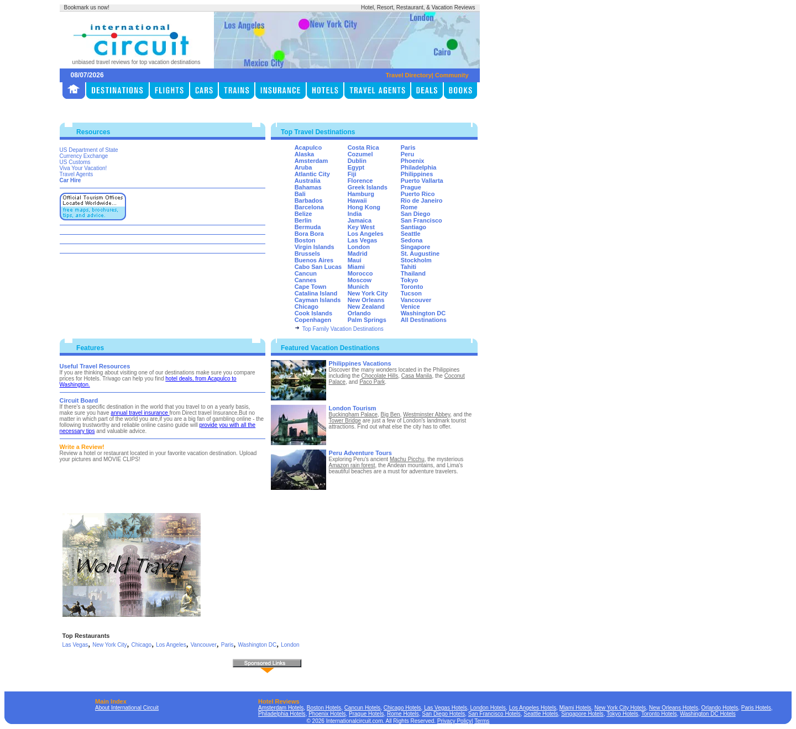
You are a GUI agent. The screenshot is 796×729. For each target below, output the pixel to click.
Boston (305, 240)
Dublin (357, 160)
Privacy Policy (454, 721)
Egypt (356, 167)
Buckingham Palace (353, 414)
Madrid (358, 253)
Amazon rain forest (352, 465)
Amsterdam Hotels (280, 708)
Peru (407, 154)
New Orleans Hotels (673, 708)
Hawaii (357, 200)
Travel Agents (76, 174)
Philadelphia (419, 167)
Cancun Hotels (362, 708)
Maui (355, 260)
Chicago (306, 306)
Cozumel (360, 154)
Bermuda (308, 227)
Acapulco (308, 147)
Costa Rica (363, 147)
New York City (368, 293)
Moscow (359, 280)
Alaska (304, 154)
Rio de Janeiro (422, 200)
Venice (410, 306)
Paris (408, 147)
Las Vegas (363, 240)
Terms (481, 721)
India (355, 213)
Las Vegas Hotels (445, 708)
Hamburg (361, 194)
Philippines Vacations (360, 363)
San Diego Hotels (443, 714)
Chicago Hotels (402, 708)
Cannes (306, 280)
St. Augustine (420, 253)
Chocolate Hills (380, 376)
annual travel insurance (140, 413)
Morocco (360, 273)
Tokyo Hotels (622, 714)
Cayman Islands (318, 300)
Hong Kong (364, 207)
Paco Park (372, 382)
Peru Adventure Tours (360, 453)
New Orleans (366, 300)
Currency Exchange (84, 156)
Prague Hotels (366, 714)
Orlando (359, 313)
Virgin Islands (314, 247)
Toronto (412, 286)
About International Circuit (127, 708)
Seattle (411, 233)
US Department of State (89, 150)
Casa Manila (416, 376)
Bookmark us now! (86, 7)
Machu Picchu (407, 459)
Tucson (411, 293)
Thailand (413, 273)
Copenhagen (313, 319)
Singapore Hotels (582, 714)
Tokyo (409, 280)
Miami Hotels (575, 708)
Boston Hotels (324, 708)
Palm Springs (367, 319)
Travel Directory (409, 75)
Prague (411, 187)
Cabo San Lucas (318, 266)
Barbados (309, 200)
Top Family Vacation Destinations (343, 329)
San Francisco (421, 220)
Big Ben (390, 414)
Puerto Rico (418, 194)
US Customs (75, 162)
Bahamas (308, 187)
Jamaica (359, 220)
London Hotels (488, 708)
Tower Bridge (345, 421)
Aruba (303, 167)
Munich (358, 286)
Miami (356, 266)
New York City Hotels (620, 708)
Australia (308, 180)
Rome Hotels (403, 714)
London (359, 247)
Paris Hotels (756, 708)
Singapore (416, 247)
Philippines (417, 174)
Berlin (303, 220)
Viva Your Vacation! (83, 168)
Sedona (412, 240)
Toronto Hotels (659, 714)
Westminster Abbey (426, 414)
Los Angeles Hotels (533, 708)
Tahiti (409, 266)
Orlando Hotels (720, 708)
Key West (361, 227)
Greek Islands (367, 187)
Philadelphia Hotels (282, 714)
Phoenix (413, 160)
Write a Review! (82, 446)
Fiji (352, 174)
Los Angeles (366, 233)
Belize (303, 213)
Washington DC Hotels (708, 714)
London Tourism (352, 408)
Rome (409, 207)
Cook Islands (313, 313)
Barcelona (309, 207)
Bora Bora (309, 233)
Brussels (307, 253)
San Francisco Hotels (494, 714)
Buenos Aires (314, 260)
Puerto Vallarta (422, 180)
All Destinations (424, 319)
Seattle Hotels (540, 714)
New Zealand (366, 306)
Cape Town (311, 286)
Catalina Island (316, 293)
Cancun (306, 273)
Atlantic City (312, 174)
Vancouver (416, 300)
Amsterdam (311, 160)
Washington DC (423, 313)
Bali (300, 194)
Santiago (413, 227)
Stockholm (416, 260)
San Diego (416, 213)
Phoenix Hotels (326, 714)
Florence (360, 180)
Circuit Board (79, 400)
